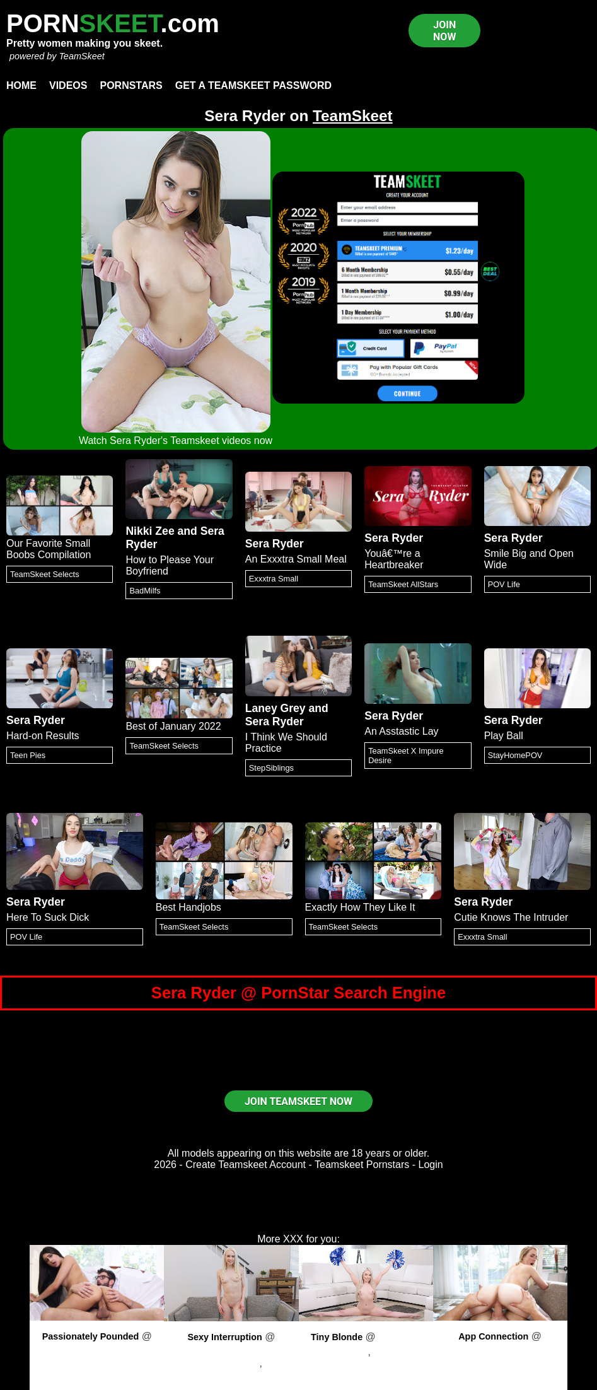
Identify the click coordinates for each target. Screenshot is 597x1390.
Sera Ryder (274, 543)
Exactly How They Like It (360, 907)
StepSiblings (271, 768)
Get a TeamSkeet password (253, 85)
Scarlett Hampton (221, 1363)
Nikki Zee (149, 531)
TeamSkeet (81, 56)
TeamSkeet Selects (44, 574)
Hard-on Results (42, 735)
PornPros (97, 1347)
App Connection (493, 1336)
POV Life (504, 584)
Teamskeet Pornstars (362, 1164)
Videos (68, 85)
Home (21, 85)
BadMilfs (144, 590)
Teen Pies (27, 755)
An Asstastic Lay (401, 731)
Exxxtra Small (273, 578)
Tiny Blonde (336, 1337)
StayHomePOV (515, 755)
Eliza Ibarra (96, 1362)
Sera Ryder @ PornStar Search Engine (298, 993)
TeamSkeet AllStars (403, 584)
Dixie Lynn (500, 1362)
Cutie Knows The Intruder (511, 917)
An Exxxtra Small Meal (296, 559)
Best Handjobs (188, 907)
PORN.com (112, 23)
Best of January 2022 (173, 726)
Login (431, 1164)
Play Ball (503, 735)
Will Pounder (246, 1369)
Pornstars (131, 85)
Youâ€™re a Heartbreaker (393, 559)
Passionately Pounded (90, 1336)
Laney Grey (275, 708)
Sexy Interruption (224, 1337)
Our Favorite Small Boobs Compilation (48, 549)
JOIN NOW (444, 31)
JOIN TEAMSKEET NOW (298, 1101)
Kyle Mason (400, 1351)
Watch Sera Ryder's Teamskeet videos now (175, 440)
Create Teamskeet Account (245, 1164)
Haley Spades (336, 1351)
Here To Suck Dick (47, 917)
